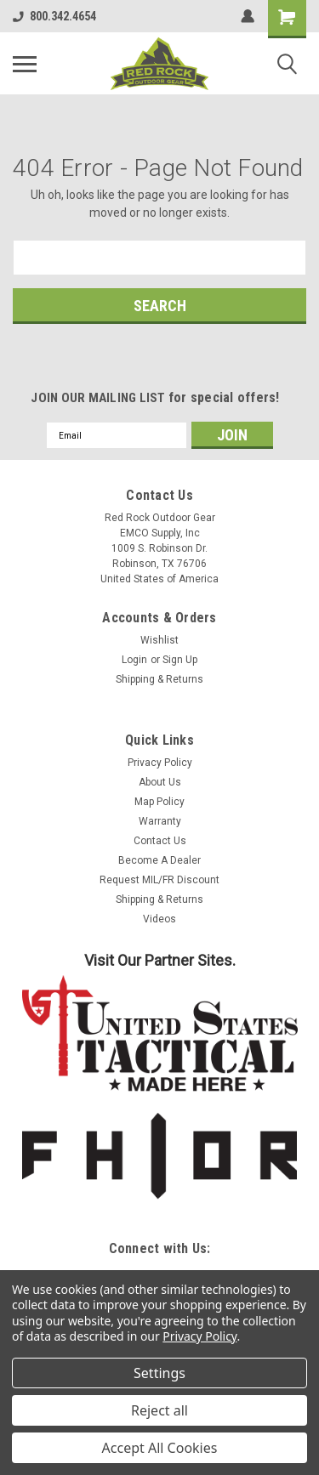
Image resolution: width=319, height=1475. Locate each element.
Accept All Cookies (160, 1447)
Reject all (159, 1410)
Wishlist (159, 640)
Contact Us (160, 841)
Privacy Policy (160, 763)
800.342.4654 (54, 16)
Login (134, 660)
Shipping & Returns (159, 679)
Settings (159, 1373)
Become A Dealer (159, 860)
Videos (159, 919)
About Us (160, 782)
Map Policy (159, 802)
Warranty (160, 821)
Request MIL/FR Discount (159, 880)
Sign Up (179, 660)
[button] (160, 1033)
